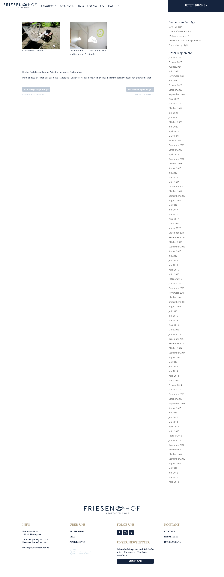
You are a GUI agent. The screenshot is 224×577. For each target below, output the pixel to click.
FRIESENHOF (47, 5)
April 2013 (174, 426)
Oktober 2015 (175, 297)
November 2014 (177, 343)
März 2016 (174, 274)
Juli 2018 (173, 172)
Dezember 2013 (176, 394)
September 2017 (177, 195)
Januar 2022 (175, 103)
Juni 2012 (173, 472)
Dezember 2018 (176, 159)
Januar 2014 (175, 389)
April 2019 (174, 154)
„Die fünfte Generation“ (180, 31)
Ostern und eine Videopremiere (185, 40)
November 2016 (177, 237)
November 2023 (177, 75)
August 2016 (175, 251)
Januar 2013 (175, 440)
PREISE (80, 5)
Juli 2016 (173, 255)
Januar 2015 (175, 334)
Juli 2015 (173, 311)
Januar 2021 (175, 117)
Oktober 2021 (175, 108)
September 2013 (177, 403)
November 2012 (177, 449)
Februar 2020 (175, 140)
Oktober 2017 (175, 191)
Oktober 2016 (175, 242)
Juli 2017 (173, 205)
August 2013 (175, 408)
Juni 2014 (173, 366)
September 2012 (177, 458)
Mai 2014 (173, 371)
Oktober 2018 (175, 163)
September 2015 (177, 301)
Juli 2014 (173, 362)
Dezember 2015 (176, 288)
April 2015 (174, 325)
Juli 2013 (173, 412)
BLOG (110, 5)
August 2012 (175, 463)
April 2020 (174, 131)
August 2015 (175, 306)
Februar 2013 (175, 435)
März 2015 (174, 329)
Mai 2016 (173, 265)
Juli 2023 (173, 80)
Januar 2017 (175, 228)
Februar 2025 (175, 62)
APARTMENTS (67, 5)
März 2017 (174, 223)
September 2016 (177, 246)
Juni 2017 (173, 209)
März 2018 (174, 182)
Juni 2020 (173, 126)
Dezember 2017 (176, 186)
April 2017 (174, 218)
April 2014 (174, 375)
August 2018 (175, 168)
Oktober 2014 (175, 348)
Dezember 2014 (176, 338)
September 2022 (177, 94)
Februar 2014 (175, 385)
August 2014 (175, 357)
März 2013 (174, 431)
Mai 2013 (173, 421)
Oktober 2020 (175, 122)
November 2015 (177, 292)
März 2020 (174, 136)
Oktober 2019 (175, 149)
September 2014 (177, 352)
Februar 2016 (175, 278)
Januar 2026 (175, 57)
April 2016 (174, 269)
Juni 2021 (173, 112)
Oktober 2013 (175, 398)
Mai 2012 (173, 477)
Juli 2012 (173, 468)
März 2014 (174, 380)
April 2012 (174, 481)
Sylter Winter (175, 26)
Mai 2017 (173, 214)
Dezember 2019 (176, 145)
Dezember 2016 (176, 232)
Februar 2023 (175, 85)
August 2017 (175, 200)
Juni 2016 (173, 260)
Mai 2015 (173, 320)
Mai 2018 (173, 177)
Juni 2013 (173, 417)
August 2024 (175, 66)
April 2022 (174, 99)
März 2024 (174, 71)
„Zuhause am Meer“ (179, 36)
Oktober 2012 (175, 454)
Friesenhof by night (178, 45)
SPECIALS (92, 5)
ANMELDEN (135, 561)
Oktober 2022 (175, 89)
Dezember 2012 (176, 445)
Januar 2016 (175, 283)
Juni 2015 (173, 315)
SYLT (102, 5)
